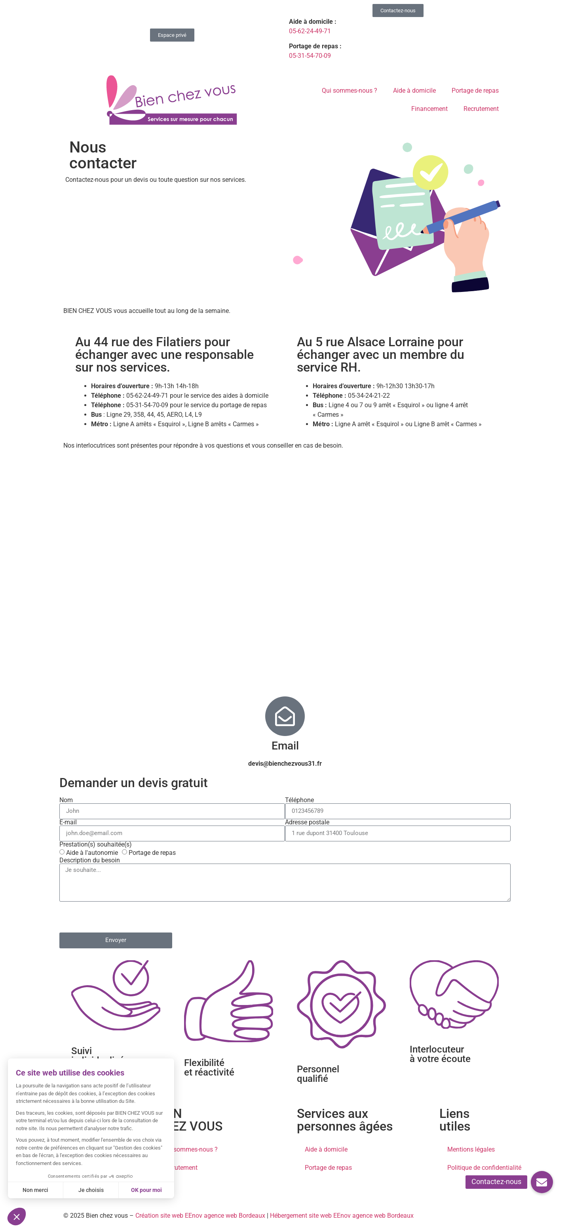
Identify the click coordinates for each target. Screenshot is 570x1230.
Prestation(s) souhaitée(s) (95, 844)
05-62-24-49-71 (310, 31)
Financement (429, 109)
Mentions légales (471, 1149)
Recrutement (481, 109)
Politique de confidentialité (484, 1167)
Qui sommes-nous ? (349, 90)
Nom (66, 800)
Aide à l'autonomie (92, 852)
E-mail (68, 822)
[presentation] (119, 917)
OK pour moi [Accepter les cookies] (145, 1190)
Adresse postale (307, 822)
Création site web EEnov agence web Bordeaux (200, 1215)
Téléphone (299, 800)
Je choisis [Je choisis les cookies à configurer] (90, 1190)
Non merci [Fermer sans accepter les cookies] (35, 1190)
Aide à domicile (414, 90)
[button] (542, 1182)
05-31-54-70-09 (310, 55)
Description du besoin (89, 860)
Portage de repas (475, 90)
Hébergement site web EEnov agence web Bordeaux (342, 1215)
